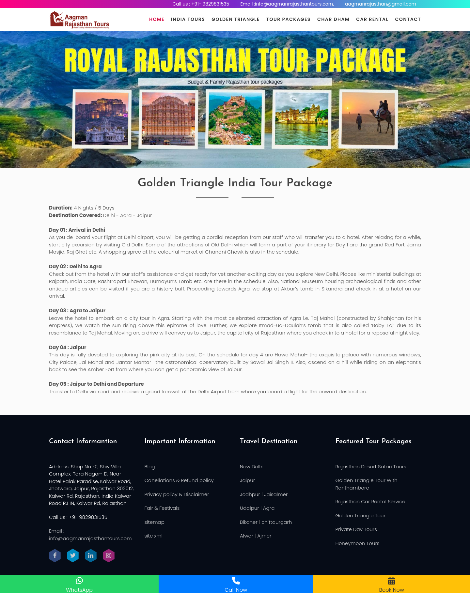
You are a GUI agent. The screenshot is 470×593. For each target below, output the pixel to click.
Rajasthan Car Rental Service (370, 501)
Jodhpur (250, 494)
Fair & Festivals (162, 508)
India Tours (188, 19)
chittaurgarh (276, 522)
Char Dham (333, 19)
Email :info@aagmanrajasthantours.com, (287, 4)
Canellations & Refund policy (179, 480)
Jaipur (247, 480)
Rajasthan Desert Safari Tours (371, 466)
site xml (154, 535)
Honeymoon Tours (358, 543)
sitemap (154, 522)
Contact (408, 19)
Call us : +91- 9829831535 (200, 4)
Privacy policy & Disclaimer (177, 494)
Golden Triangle (236, 19)
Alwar (246, 535)
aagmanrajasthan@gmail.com (380, 4)
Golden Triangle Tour (361, 515)
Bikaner (249, 522)
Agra (268, 508)
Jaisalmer (276, 494)
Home (156, 19)
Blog (150, 466)
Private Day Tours (356, 529)
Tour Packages (288, 19)
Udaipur (249, 508)
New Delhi (251, 466)
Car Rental (372, 19)
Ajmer (264, 535)
